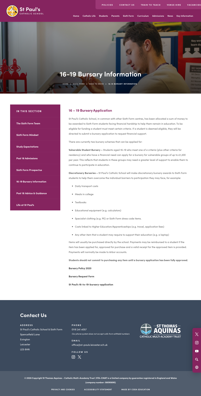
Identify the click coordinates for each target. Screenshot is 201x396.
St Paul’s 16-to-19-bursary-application (91, 284)
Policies (107, 4)
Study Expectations (27, 146)
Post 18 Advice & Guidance (31, 193)
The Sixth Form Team (28, 123)
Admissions (158, 15)
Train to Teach (151, 4)
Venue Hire (174, 4)
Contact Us (127, 4)
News (170, 15)
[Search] (196, 359)
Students (103, 15)
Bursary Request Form (81, 277)
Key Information (185, 15)
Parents (115, 15)
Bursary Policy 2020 (80, 268)
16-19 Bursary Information (31, 181)
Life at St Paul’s (25, 205)
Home (76, 15)
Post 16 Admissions (27, 158)
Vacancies (194, 4)
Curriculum (143, 15)
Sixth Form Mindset (27, 134)
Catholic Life (89, 15)
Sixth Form (128, 15)
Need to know (96, 84)
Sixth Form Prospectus (29, 170)
